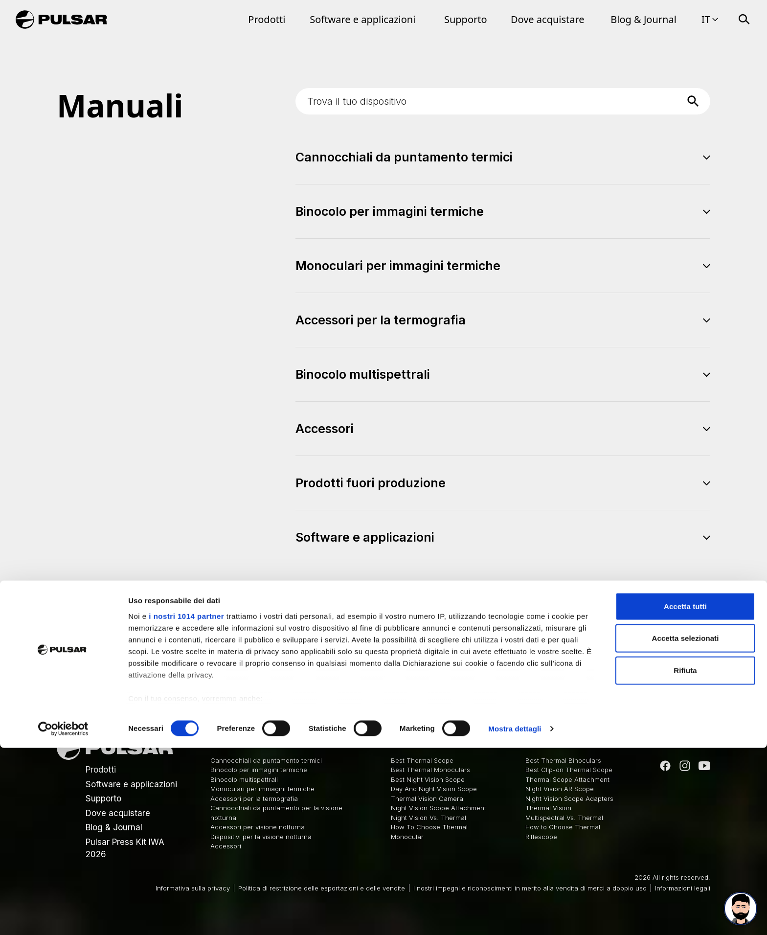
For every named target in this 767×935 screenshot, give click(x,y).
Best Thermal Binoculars (563, 760)
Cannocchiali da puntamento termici (266, 760)
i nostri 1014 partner (186, 803)
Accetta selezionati (685, 825)
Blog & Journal (643, 19)
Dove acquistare (548, 19)
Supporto (465, 19)
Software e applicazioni (362, 19)
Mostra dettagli (514, 916)
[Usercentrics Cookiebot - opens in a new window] (63, 916)
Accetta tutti (685, 793)
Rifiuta (685, 857)
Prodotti (266, 19)
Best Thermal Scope (422, 760)
